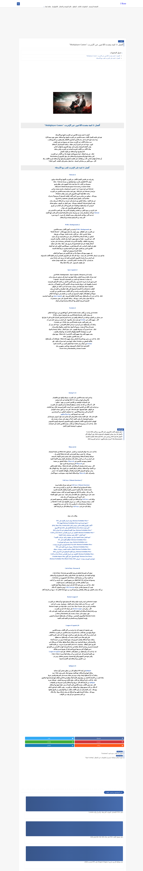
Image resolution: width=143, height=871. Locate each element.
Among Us (87, 389)
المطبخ (75, 6)
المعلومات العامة (83, 6)
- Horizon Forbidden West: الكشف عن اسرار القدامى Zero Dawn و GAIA (88, 550)
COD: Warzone (85, 583)
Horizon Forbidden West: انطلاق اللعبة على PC (88, 536)
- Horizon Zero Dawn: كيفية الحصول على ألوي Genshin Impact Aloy (88, 552)
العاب (121, 37)
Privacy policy (95, 1)
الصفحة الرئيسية (93, 6)
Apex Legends (87, 266)
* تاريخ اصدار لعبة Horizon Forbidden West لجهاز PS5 (88, 519)
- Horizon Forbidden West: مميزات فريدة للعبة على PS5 (88, 543)
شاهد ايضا (48, 6)
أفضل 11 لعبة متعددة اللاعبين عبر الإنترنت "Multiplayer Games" (103, 52)
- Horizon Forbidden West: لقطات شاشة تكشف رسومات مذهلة (88, 545)
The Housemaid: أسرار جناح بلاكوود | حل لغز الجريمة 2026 (105, 435)
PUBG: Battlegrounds (87, 221)
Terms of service (87, 1)
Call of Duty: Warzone (87, 564)
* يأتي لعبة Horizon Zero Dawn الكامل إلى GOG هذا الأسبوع (88, 524)
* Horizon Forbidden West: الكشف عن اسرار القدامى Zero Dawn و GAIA (88, 529)
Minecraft (87, 443)
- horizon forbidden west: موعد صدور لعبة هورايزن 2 (88, 538)
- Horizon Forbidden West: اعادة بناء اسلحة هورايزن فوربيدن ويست (88, 540)
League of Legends (87, 621)
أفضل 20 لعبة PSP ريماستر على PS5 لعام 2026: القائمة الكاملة (104, 433)
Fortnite (87, 304)
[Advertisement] (71, 19)
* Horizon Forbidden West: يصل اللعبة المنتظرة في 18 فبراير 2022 (88, 526)
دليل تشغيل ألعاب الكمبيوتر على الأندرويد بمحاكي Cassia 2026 (104, 428)
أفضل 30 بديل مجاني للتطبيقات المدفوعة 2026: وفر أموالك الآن (103, 430)
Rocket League (87, 593)
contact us (74, 1)
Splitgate (87, 662)
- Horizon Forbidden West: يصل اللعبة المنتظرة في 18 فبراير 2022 (88, 548)
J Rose (123, 4)
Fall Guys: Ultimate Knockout (87, 476)
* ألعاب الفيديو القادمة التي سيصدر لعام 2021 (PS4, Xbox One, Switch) (88, 521)
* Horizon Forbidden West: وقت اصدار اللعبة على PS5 (88, 517)
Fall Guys (101, 495)
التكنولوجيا (55, 6)
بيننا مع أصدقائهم (81, 410)
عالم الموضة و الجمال (65, 6)
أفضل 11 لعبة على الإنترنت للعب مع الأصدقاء (108, 54)
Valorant (87, 171)
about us (80, 1)
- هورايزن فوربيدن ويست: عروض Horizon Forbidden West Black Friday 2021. (88, 555)
